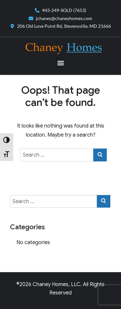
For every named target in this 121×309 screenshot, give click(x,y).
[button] (60, 63)
